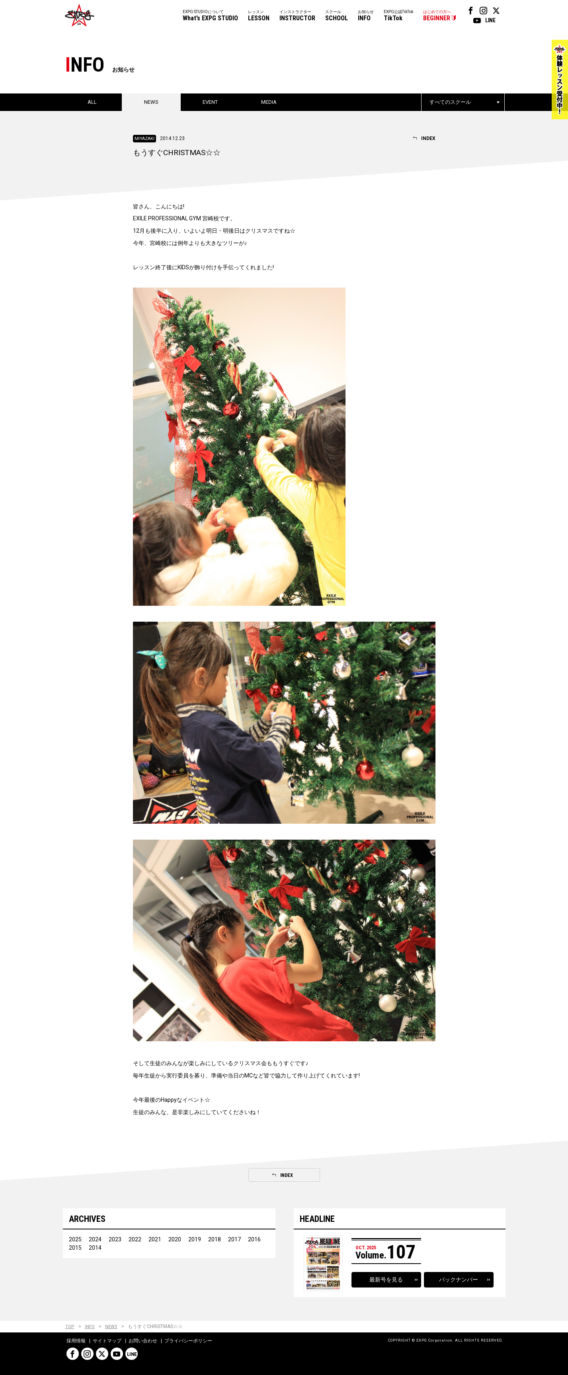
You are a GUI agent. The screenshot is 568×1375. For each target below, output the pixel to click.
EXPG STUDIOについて (210, 16)
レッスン (258, 16)
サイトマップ (107, 1341)
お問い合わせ (143, 1341)
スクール (336, 16)
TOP (69, 1326)
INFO (90, 1326)
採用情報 (76, 1341)
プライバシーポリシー (188, 1341)
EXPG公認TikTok (398, 16)
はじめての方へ (437, 16)
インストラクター (297, 16)
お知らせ (366, 16)
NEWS (111, 1326)
